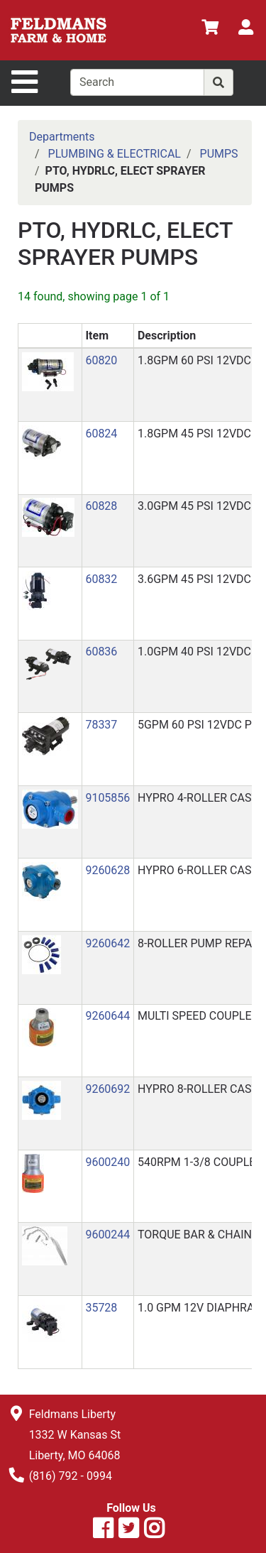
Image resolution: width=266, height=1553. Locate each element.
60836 (101, 651)
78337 (101, 724)
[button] (48, 371)
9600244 (107, 1234)
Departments (62, 136)
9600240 (107, 1162)
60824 (101, 433)
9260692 (107, 1089)
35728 (101, 1307)
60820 (101, 360)
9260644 (107, 1016)
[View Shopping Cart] (209, 29)
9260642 (107, 943)
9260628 (107, 870)
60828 (101, 506)
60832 (101, 579)
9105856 (107, 798)
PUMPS (219, 153)
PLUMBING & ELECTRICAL (114, 153)
